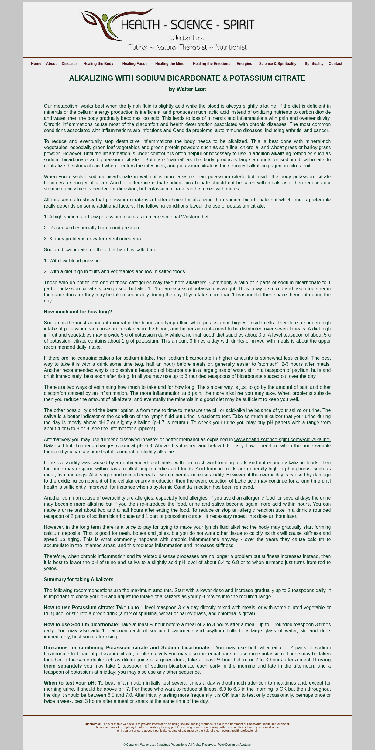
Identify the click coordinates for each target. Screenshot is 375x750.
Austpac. (246, 744)
